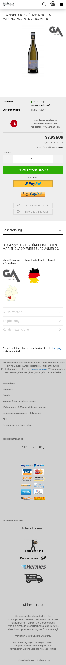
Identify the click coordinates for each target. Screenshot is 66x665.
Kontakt (6, 395)
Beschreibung (12, 230)
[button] (8, 159)
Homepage (56, 348)
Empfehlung (11, 321)
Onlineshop (22, 660)
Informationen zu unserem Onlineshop (22, 413)
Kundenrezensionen (17, 329)
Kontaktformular (39, 369)
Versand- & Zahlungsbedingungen (19, 401)
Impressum (8, 389)
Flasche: (7, 152)
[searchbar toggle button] (44, 4)
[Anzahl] (33, 159)
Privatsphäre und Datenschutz (18, 425)
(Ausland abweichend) (40, 105)
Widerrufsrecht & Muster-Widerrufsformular (24, 407)
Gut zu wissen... (14, 312)
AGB (5, 419)
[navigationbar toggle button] (61, 4)
